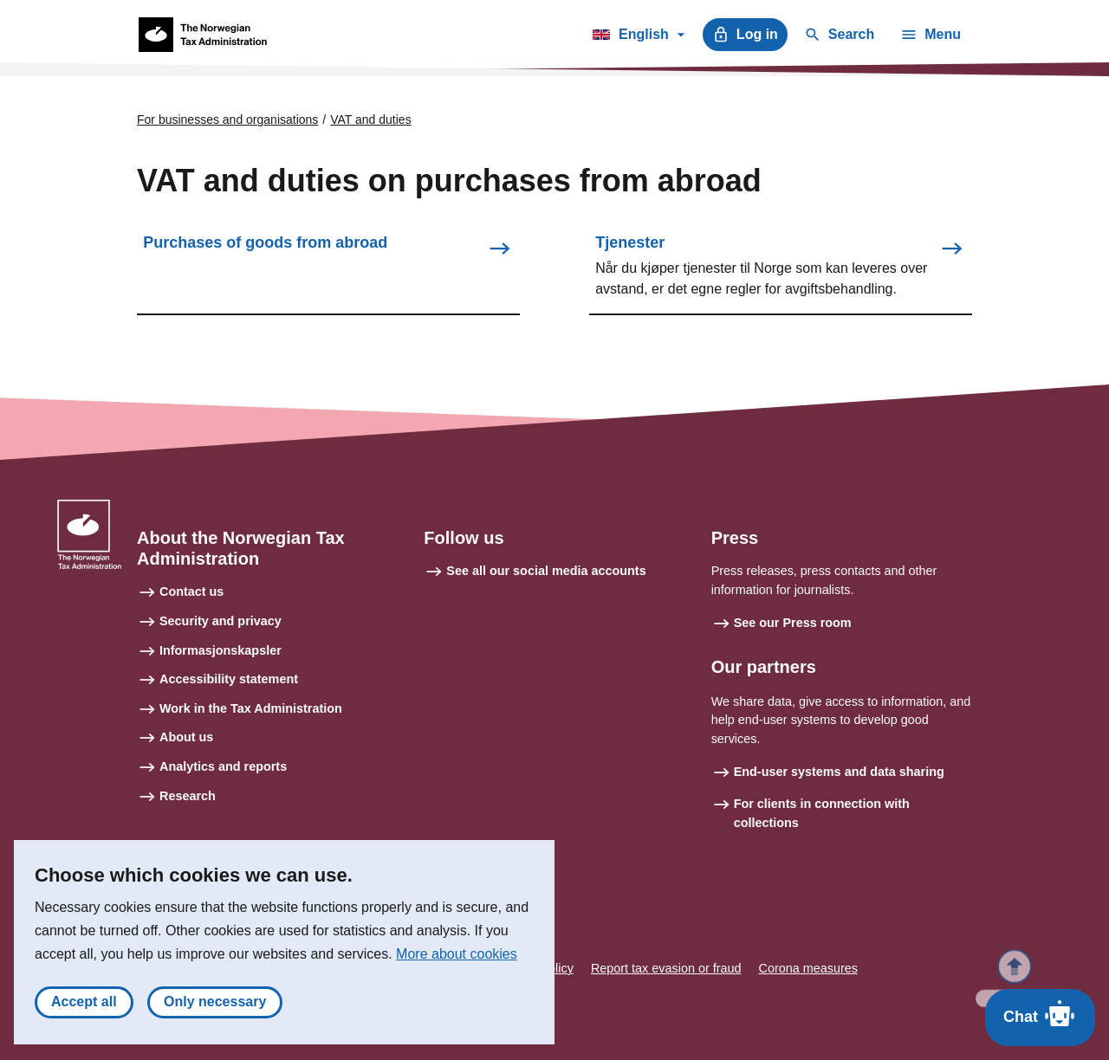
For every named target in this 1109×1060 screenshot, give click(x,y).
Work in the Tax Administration (250, 708)
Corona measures (808, 968)
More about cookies (456, 959)
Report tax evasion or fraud (666, 968)
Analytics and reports (223, 766)
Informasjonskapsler (220, 650)
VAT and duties (370, 119)
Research (187, 796)
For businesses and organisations (227, 119)
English (638, 37)
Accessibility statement (228, 679)
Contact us (191, 591)
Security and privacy (220, 621)
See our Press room (793, 623)
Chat (1040, 1013)
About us (186, 737)
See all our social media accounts (545, 571)
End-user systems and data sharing (839, 772)
